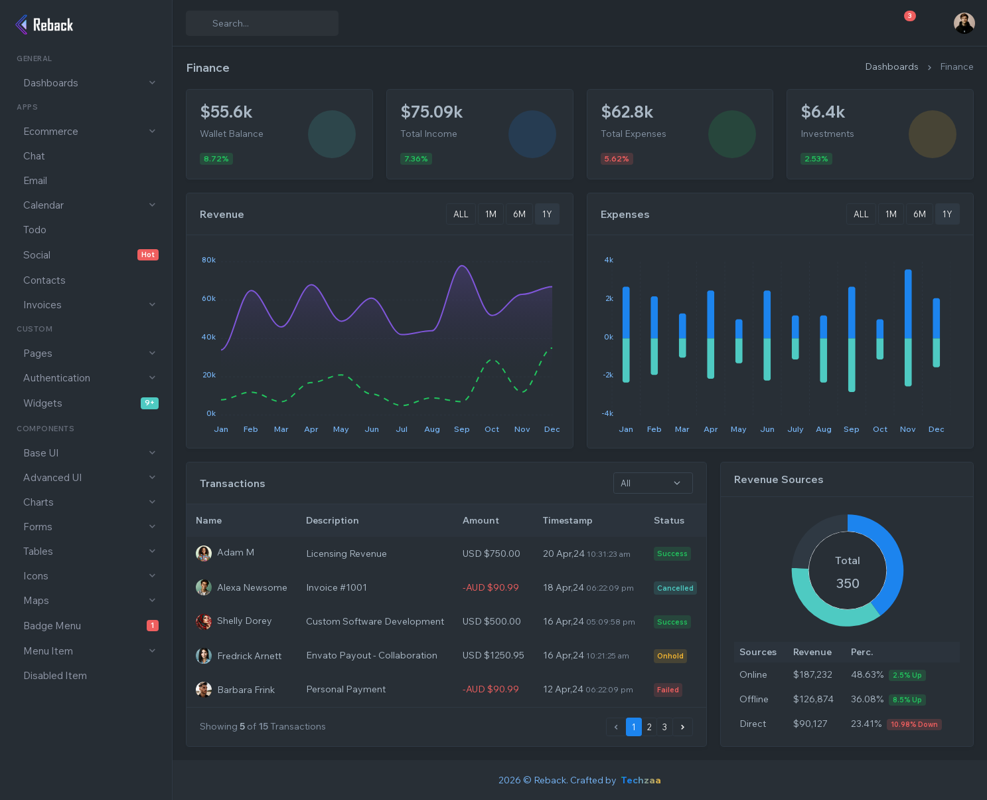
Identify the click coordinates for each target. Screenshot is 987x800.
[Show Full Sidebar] (153, 23)
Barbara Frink (246, 689)
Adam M (235, 553)
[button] (86, 82)
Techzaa (641, 780)
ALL (461, 214)
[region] (86, 417)
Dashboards (892, 66)
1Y (547, 214)
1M (490, 214)
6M (519, 214)
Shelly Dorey (244, 621)
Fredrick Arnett (249, 655)
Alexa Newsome (252, 587)
